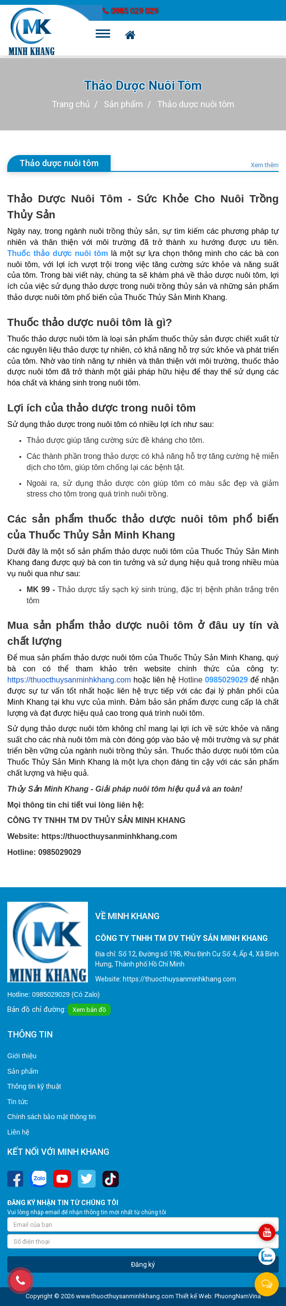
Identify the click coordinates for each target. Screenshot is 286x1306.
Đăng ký (143, 1264)
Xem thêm (265, 165)
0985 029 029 (130, 10)
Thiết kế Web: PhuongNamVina (218, 1296)
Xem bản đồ (89, 1009)
